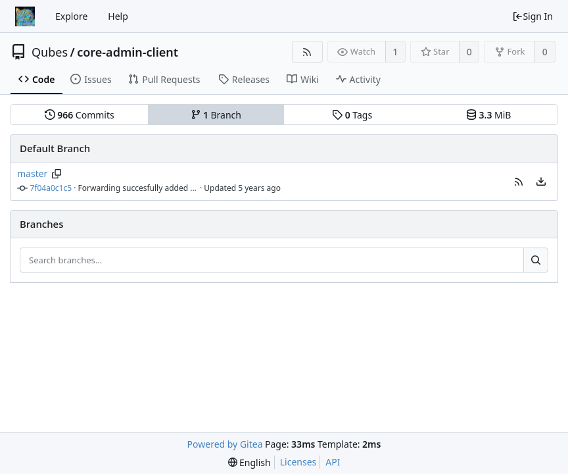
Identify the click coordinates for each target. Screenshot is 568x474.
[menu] (541, 182)
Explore (71, 16)
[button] (519, 182)
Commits (79, 115)
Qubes (50, 52)
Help (118, 16)
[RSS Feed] (307, 52)
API (332, 462)
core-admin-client (127, 52)
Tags (352, 115)
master (32, 173)
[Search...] (535, 260)
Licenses (298, 462)
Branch (216, 115)
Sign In (532, 16)
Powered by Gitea (225, 444)
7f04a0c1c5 (51, 188)
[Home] (25, 16)
